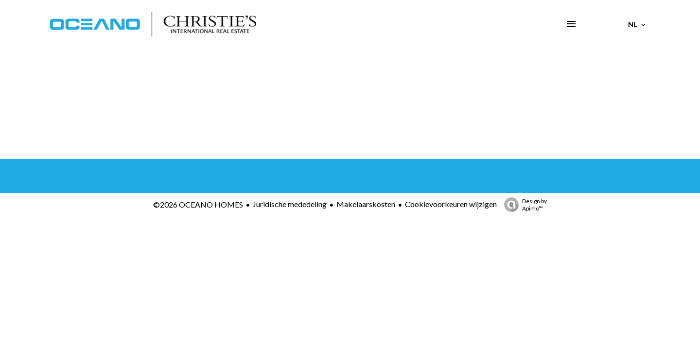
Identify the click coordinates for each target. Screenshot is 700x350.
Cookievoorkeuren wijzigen (451, 204)
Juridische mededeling (290, 204)
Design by (523, 204)
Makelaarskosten (365, 204)
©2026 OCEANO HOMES (198, 204)
